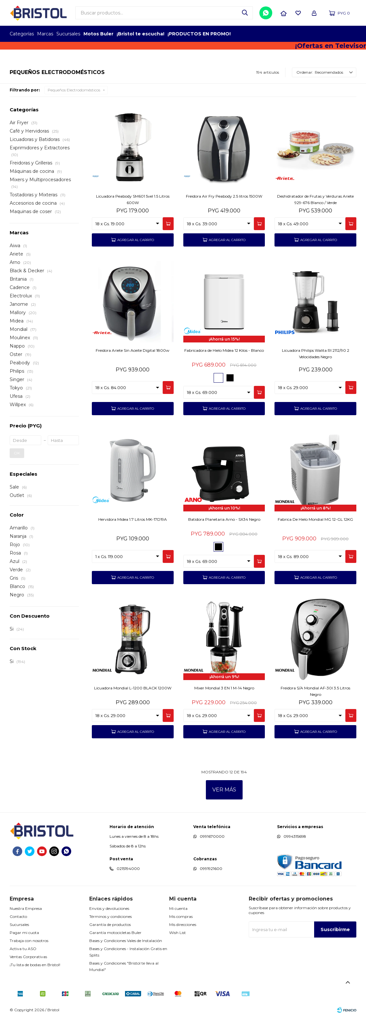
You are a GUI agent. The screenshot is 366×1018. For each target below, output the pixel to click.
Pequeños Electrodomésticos (74, 90)
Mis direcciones (182, 924)
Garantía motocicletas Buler (115, 932)
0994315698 (295, 836)
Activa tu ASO (23, 948)
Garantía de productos (110, 924)
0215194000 (128, 868)
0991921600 (211, 868)
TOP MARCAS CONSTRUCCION (318, 34)
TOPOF (283, 34)
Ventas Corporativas (28, 956)
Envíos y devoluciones (109, 908)
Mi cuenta (178, 908)
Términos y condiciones (110, 916)
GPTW (351, 34)
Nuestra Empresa (26, 908)
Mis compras (181, 916)
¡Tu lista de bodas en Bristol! (35, 964)
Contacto (18, 916)
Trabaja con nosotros (29, 940)
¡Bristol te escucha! (140, 34)
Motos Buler (98, 34)
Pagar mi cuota (24, 932)
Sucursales (68, 34)
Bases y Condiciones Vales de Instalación (125, 940)
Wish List (177, 932)
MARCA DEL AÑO (336, 34)
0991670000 (212, 836)
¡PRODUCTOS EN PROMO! (199, 34)
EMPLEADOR (301, 34)
